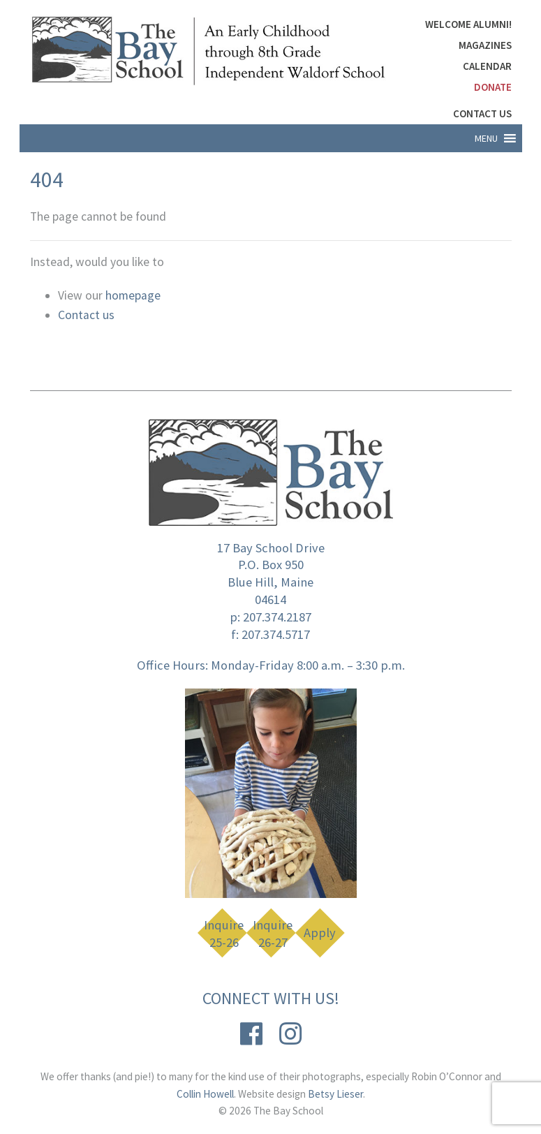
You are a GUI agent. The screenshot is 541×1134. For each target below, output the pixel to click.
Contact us (86, 315)
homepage (133, 295)
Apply (320, 933)
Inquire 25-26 (224, 934)
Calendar (487, 66)
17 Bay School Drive (271, 548)
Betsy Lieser (335, 1093)
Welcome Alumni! (468, 24)
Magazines (485, 45)
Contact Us (482, 113)
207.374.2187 (277, 617)
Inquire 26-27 (272, 934)
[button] (486, 138)
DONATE (493, 87)
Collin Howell (205, 1093)
